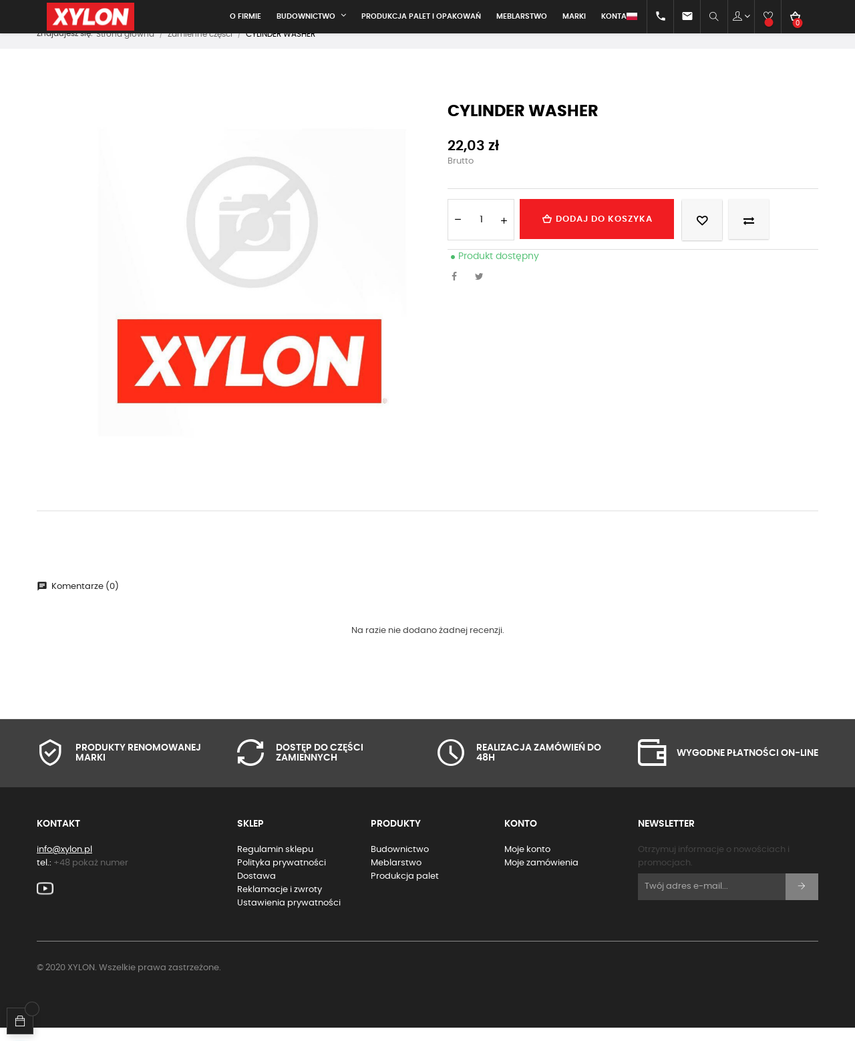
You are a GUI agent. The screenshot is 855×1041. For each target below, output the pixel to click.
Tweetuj (483, 290)
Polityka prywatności (281, 875)
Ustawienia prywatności (289, 915)
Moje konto (527, 862)
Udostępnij (458, 290)
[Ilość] (481, 232)
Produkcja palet (405, 889)
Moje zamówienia (541, 875)
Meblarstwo (396, 875)
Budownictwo (400, 862)
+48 (90, 875)
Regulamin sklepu (275, 862)
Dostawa (256, 889)
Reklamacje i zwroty (279, 902)
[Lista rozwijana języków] (620, 16)
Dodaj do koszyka (603, 231)
